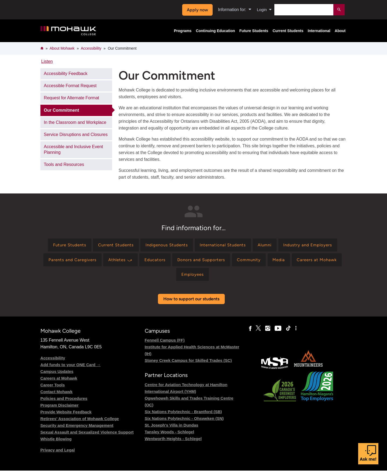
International (319, 31)
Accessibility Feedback (66, 73)
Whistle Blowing (56, 441)
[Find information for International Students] (256, 245)
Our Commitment (61, 110)
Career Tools (52, 387)
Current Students (287, 31)
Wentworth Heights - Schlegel (173, 441)
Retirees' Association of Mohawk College (79, 421)
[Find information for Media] (148, 276)
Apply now (196, 9)
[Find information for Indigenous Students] (197, 245)
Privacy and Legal (57, 452)
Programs (182, 31)
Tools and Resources (64, 164)
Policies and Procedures (63, 401)
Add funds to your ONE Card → (70, 367)
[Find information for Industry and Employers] (75, 261)
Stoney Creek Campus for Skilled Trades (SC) (188, 363)
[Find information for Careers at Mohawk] (187, 276)
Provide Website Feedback (66, 414)
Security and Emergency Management (76, 428)
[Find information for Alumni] (301, 245)
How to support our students (191, 301)
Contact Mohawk (56, 394)
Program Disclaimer (59, 408)
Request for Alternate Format (71, 98)
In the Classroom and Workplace (75, 122)
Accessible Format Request (70, 85)
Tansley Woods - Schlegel (169, 434)
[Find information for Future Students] (94, 245)
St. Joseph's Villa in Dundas (171, 427)
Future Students (253, 31)
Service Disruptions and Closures (76, 134)
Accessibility (91, 48)
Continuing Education (215, 31)
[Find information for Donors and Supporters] (273, 261)
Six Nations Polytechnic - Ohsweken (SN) (184, 420)
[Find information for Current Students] (143, 245)
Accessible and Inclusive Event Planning (73, 149)
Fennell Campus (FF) (165, 343)
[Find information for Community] (323, 261)
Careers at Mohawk (58, 381)
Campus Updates (57, 374)
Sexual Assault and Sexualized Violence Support (87, 435)
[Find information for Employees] (233, 276)
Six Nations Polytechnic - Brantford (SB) (183, 414)
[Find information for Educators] (225, 261)
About (340, 31)
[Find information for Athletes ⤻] (188, 261)
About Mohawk (62, 48)
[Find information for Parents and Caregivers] (138, 261)
